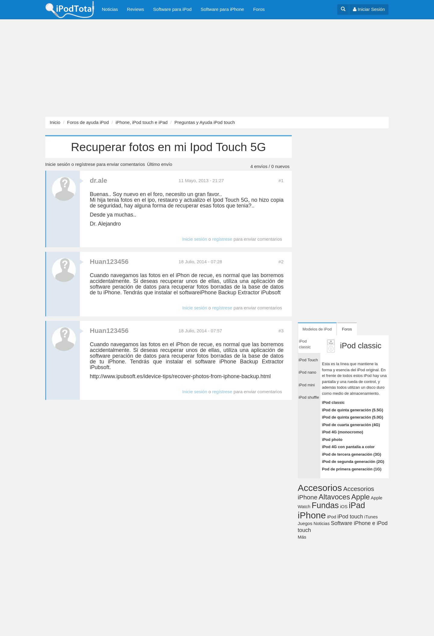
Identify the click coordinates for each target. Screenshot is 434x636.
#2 (281, 261)
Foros (259, 9)
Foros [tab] (347, 329)
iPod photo (332, 439)
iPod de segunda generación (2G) (353, 461)
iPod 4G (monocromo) (342, 432)
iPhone (312, 515)
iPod (331, 516)
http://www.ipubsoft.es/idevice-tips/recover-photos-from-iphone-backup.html (180, 376)
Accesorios (320, 488)
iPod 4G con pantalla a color (348, 447)
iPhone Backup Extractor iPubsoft (240, 293)
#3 (281, 330)
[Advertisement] (181, 68)
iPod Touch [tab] (308, 360)
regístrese (85, 164)
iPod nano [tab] (307, 372)
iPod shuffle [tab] (309, 397)
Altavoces (334, 497)
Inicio (55, 122)
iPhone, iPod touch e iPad (141, 122)
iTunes (371, 516)
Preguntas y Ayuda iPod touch (205, 122)
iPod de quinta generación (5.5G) (352, 410)
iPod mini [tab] (307, 385)
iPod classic (333, 402)
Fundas (325, 505)
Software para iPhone (222, 9)
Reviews (135, 9)
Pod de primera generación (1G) (351, 469)
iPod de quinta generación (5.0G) (352, 417)
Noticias (110, 9)
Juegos (305, 523)
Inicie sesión (57, 164)
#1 (281, 180)
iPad (357, 505)
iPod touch (350, 517)
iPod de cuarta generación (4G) (351, 424)
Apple (360, 497)
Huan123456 (109, 261)
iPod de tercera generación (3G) (351, 454)
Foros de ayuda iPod (88, 122)
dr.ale (98, 180)
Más (302, 536)
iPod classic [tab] (305, 344)
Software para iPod (172, 9)
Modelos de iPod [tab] (317, 329)
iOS (344, 506)
